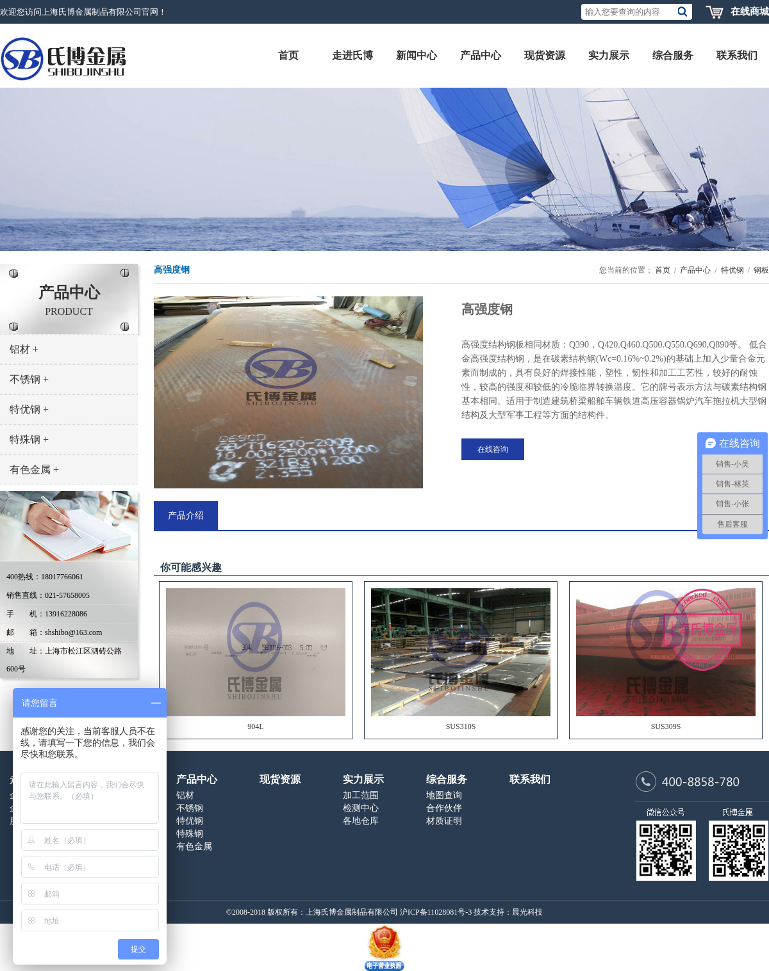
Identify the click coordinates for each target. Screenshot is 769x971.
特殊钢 (29, 439)
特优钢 (29, 409)
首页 (662, 270)
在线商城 (750, 11)
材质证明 (444, 821)
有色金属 (34, 469)
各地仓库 (361, 821)
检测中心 (361, 808)
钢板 (761, 270)
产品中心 (695, 270)
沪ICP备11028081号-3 (436, 912)
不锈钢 (29, 379)
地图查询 (444, 795)
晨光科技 (527, 912)
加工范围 (361, 795)
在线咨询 (492, 449)
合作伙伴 (444, 808)
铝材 (24, 349)
